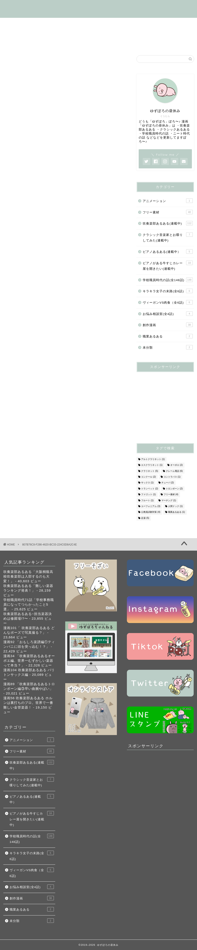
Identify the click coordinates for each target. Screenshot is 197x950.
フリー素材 (108, 33)
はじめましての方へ (26, 23)
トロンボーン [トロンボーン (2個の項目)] (174, 488)
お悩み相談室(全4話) (108, 44)
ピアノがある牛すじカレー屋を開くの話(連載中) (49, 33)
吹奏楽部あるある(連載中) (74, 23)
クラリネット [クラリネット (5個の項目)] (149, 471)
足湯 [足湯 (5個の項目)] (145, 518)
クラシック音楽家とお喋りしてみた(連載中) (168, 237)
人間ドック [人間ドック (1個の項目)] (175, 506)
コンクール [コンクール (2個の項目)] (148, 477)
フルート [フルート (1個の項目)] (147, 500)
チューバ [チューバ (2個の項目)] (167, 483)
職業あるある (168, 336)
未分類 (168, 347)
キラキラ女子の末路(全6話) (150, 33)
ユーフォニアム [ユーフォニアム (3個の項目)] (150, 506)
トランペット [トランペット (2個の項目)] (149, 488)
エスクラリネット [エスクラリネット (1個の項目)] (151, 465)
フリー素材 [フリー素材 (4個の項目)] (171, 494)
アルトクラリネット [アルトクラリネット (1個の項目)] (153, 459)
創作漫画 (72, 44)
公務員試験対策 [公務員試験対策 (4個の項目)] (150, 512)
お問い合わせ (165, 44)
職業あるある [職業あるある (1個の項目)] (176, 512)
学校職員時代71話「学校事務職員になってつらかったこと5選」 (28, 604)
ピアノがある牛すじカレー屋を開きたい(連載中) (168, 266)
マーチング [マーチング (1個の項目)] (168, 500)
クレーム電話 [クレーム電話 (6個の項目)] (174, 471)
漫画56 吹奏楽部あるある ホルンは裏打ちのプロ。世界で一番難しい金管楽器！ (28, 702)
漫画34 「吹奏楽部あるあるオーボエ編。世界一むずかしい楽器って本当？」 (29, 660)
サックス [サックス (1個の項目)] (147, 483)
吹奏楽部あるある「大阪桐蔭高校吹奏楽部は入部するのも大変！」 (28, 576)
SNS (139, 44)
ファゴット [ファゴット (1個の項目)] (148, 494)
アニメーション (168, 200)
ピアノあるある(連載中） (168, 251)
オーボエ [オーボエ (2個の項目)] (176, 465)
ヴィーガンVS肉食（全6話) (32, 44)
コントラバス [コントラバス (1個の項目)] (172, 477)
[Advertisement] (166, 403)
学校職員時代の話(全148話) (129, 23)
